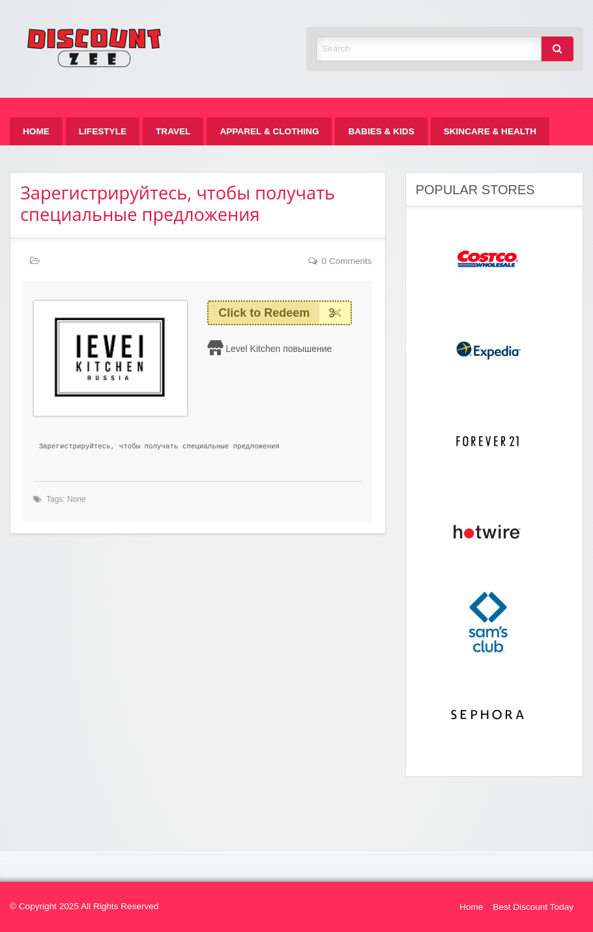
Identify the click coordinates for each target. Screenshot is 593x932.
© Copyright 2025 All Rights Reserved (84, 906)
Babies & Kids (381, 131)
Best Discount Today (533, 907)
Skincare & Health (490, 131)
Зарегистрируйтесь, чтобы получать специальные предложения (177, 203)
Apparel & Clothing (269, 131)
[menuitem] (36, 131)
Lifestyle (102, 131)
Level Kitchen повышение (278, 348)
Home (36, 131)
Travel (173, 131)
